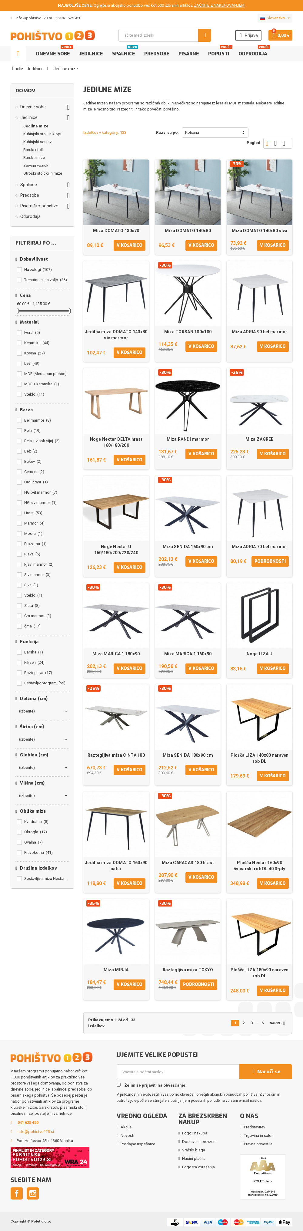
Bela (32, 430)
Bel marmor (37, 420)
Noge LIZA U (260, 653)
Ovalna (33, 842)
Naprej (279, 1023)
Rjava (32, 554)
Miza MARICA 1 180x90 (116, 653)
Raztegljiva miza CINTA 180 (116, 755)
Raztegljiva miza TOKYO (188, 969)
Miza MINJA (116, 969)
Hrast (33, 513)
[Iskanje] (164, 35)
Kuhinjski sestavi (37, 142)
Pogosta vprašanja (198, 1167)
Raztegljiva (38, 672)
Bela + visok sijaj (42, 441)
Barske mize (34, 157)
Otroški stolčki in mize (42, 173)
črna (32, 626)
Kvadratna (36, 821)
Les (31, 363)
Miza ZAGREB (259, 439)
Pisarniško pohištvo (39, 205)
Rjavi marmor (39, 564)
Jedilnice (91, 54)
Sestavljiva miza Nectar (46, 878)
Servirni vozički (36, 165)
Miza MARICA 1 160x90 (188, 653)
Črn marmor (37, 616)
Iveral (32, 332)
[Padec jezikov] (275, 18)
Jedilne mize (35, 126)
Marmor (34, 523)
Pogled (253, 142)
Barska (33, 652)
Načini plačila (193, 1158)
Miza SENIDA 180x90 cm (188, 755)
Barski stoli (33, 149)
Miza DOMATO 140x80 (188, 230)
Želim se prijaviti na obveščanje (151, 1085)
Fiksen (34, 662)
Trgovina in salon (259, 1135)
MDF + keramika (41, 384)
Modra (33, 533)
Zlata (32, 605)
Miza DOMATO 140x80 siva (259, 230)
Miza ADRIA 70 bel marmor (260, 546)
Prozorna (35, 543)
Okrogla (35, 832)
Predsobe (156, 54)
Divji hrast (36, 482)
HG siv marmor (40, 502)
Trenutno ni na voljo (45, 280)
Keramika (36, 343)
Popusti (220, 51)
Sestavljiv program (44, 683)
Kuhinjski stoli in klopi (42, 134)
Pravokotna (38, 852)
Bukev (33, 461)
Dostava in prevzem (199, 1141)
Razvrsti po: (167, 132)
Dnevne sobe (54, 51)
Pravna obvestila (258, 1144)
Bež (30, 451)
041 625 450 (70, 18)
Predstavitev (254, 1127)
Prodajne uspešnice (138, 1144)
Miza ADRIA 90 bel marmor (260, 331)
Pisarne (188, 54)
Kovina (34, 353)
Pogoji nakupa (194, 1133)
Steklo (34, 394)
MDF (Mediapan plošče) (46, 373)
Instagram (33, 1193)
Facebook (17, 1193)
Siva (31, 585)
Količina (192, 132)
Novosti (127, 1135)
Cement (34, 471)
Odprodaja (254, 51)
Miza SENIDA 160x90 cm (188, 546)
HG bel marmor (40, 492)
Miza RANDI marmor (188, 439)
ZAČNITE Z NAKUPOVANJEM (219, 5)
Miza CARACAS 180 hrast (188, 862)
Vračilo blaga (193, 1150)
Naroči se (266, 1071)
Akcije (126, 1127)
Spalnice (125, 51)
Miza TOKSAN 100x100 (187, 331)
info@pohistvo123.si (31, 18)
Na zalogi (38, 269)
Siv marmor (37, 574)
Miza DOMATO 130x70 (116, 230)
